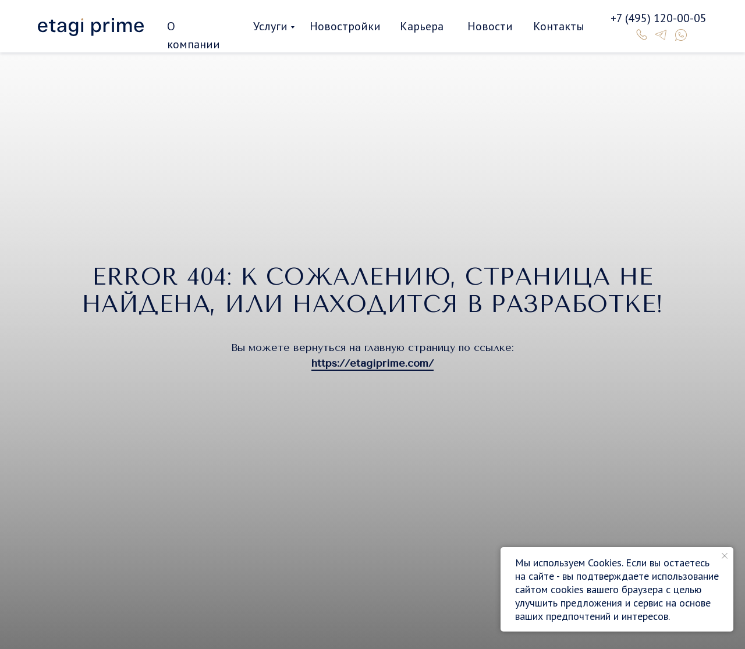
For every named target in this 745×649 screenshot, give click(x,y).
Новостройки (345, 26)
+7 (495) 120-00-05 (659, 18)
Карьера (422, 26)
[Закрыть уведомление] (724, 556)
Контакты (558, 26)
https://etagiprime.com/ (372, 363)
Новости (490, 26)
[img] (91, 27)
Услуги (270, 26)
